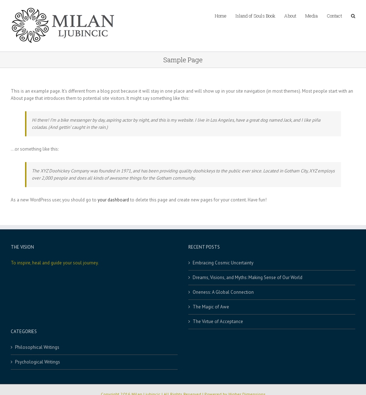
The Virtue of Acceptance (218, 321)
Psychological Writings (37, 362)
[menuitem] (225, 15)
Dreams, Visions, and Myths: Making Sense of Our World (247, 277)
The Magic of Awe (211, 307)
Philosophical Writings (37, 347)
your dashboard (113, 200)
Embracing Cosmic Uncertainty (223, 263)
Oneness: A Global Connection (223, 292)
